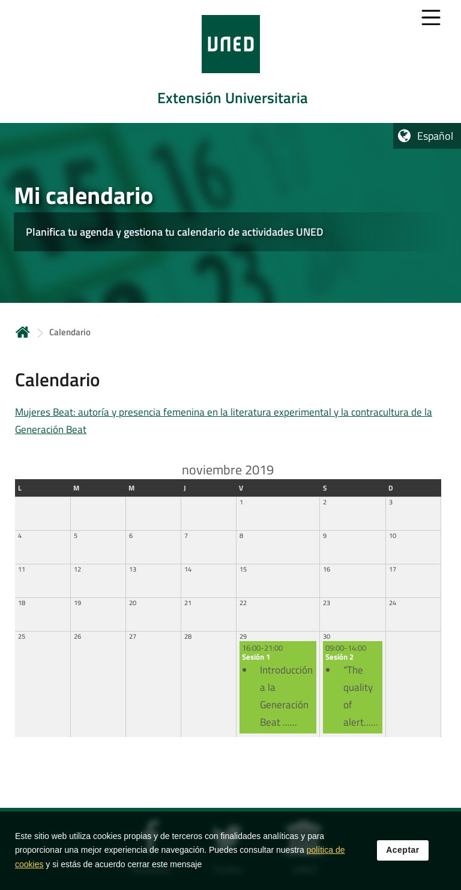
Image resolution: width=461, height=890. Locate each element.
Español (435, 136)
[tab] (230, 61)
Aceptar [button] (403, 850)
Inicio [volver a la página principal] (23, 332)
